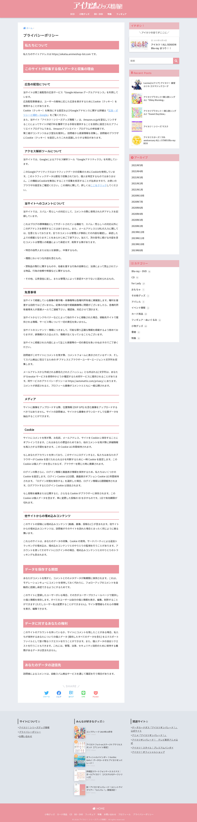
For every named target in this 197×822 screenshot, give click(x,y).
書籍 (135, 333)
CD (135, 278)
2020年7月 (137, 201)
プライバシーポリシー (30, 731)
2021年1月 (137, 189)
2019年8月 (137, 250)
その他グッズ (140, 296)
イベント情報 (140, 308)
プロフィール (124, 814)
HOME (98, 808)
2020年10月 (137, 195)
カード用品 (139, 314)
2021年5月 (137, 165)
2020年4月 (137, 214)
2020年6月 (137, 208)
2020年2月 (137, 226)
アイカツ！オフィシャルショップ (148, 751)
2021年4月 (137, 171)
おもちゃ (138, 290)
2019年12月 (137, 232)
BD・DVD (98, 14)
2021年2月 (137, 183)
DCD (72, 14)
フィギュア (121, 14)
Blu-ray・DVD (141, 272)
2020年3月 (137, 220)
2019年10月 (137, 244)
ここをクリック (98, 185)
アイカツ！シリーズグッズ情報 (34, 727)
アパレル (138, 302)
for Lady (138, 284)
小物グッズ (84, 14)
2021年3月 (137, 177)
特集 (110, 14)
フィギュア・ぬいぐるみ (146, 320)
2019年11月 (137, 238)
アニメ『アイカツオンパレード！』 (149, 735)
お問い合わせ (25, 736)
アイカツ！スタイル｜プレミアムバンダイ (152, 747)
